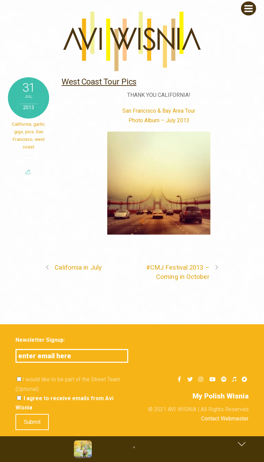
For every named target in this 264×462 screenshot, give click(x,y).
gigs (18, 131)
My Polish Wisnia (220, 396)
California (21, 124)
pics (29, 131)
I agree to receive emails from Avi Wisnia (64, 403)
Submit (32, 422)
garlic (39, 124)
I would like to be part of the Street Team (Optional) (67, 384)
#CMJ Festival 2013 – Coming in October (182, 271)
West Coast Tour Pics (99, 82)
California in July (73, 267)
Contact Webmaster (225, 418)
